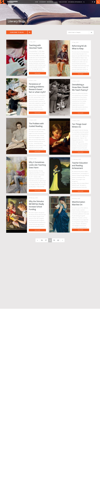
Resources (50, 2)
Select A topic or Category (80, 32)
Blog (56, 2)
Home (36, 2)
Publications (63, 2)
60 (58, 355)
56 (42, 355)
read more (52, 97)
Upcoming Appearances (75, 2)
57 (46, 355)
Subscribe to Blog (17, 32)
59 (54, 355)
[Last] (62, 355)
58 (50, 355)
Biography (43, 2)
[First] (37, 355)
